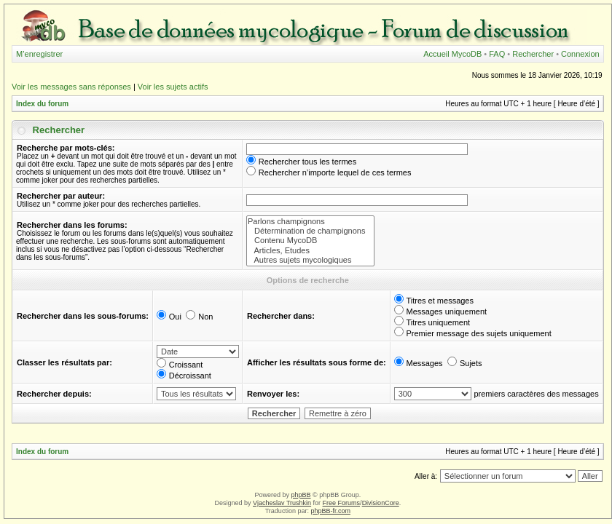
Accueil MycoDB (452, 53)
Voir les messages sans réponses (71, 86)
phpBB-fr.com (330, 511)
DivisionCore (380, 503)
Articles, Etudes (310, 250)
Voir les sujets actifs (173, 86)
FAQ (497, 53)
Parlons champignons (310, 221)
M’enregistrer (39, 53)
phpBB (300, 495)
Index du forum (42, 104)
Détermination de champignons (310, 231)
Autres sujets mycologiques (310, 260)
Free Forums (342, 503)
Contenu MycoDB (310, 240)
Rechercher (533, 53)
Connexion (580, 53)
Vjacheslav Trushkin (282, 503)
